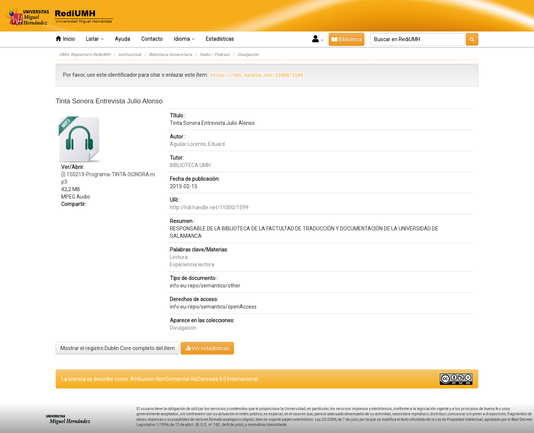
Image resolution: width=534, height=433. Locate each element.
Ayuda (122, 39)
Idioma (184, 39)
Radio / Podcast (215, 54)
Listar (95, 39)
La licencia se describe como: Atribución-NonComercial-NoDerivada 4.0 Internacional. (160, 379)
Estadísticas (220, 39)
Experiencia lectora (192, 264)
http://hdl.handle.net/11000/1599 (209, 207)
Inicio (65, 39)
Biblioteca (347, 39)
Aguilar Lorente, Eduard (197, 144)
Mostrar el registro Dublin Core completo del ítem (117, 348)
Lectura (179, 257)
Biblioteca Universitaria (170, 54)
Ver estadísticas (207, 348)
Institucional (129, 54)
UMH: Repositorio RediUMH (85, 54)
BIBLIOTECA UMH (190, 165)
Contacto (152, 39)
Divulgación (247, 54)
